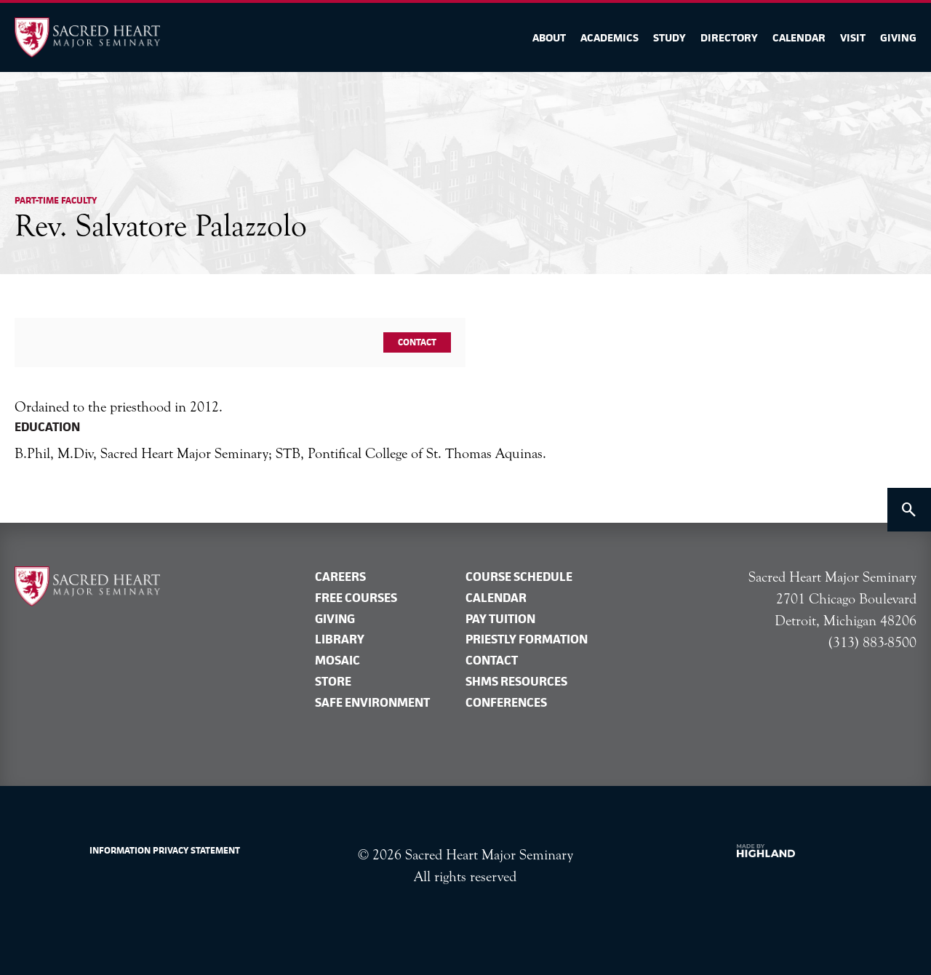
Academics (609, 37)
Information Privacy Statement (164, 850)
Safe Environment (372, 702)
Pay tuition (500, 619)
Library (339, 639)
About (549, 37)
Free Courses (356, 598)
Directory (729, 37)
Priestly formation (527, 639)
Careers (340, 577)
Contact (417, 342)
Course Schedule (519, 577)
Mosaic (337, 660)
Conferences (506, 702)
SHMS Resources (516, 681)
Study (669, 37)
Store (333, 681)
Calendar (799, 37)
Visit (853, 37)
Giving (898, 37)
